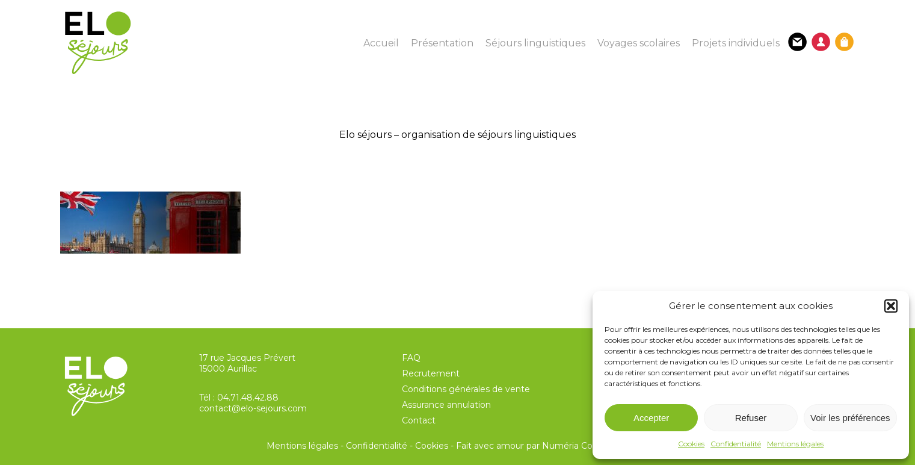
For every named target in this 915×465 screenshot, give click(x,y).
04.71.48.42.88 (248, 397)
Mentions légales (795, 443)
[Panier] (844, 41)
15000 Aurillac (228, 368)
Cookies (691, 443)
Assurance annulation (446, 404)
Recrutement (431, 373)
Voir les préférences (850, 418)
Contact (419, 420)
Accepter (651, 418)
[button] (891, 306)
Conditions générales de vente (466, 389)
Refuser (751, 418)
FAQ (411, 357)
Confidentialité (735, 443)
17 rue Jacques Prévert (247, 357)
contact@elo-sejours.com (253, 408)
